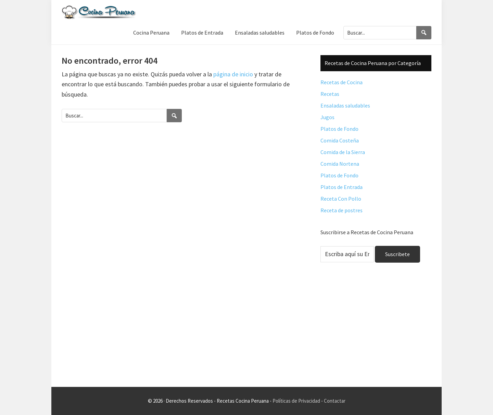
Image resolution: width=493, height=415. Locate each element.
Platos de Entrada (341, 187)
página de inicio (233, 74)
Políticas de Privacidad (296, 401)
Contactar (334, 401)
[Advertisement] (375, 330)
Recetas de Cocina (341, 82)
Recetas (329, 93)
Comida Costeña (339, 140)
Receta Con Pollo (340, 198)
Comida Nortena (339, 163)
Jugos (327, 117)
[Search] (423, 32)
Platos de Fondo (339, 128)
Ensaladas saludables (345, 105)
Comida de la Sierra (342, 152)
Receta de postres (341, 210)
